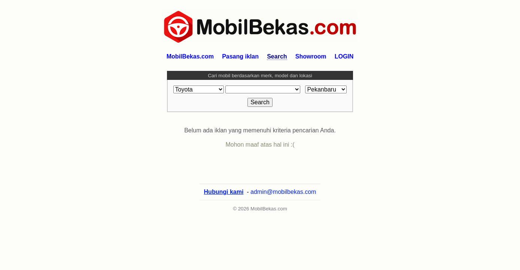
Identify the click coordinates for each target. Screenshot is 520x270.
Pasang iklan (240, 56)
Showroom (310, 56)
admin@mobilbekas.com (283, 199)
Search (277, 56)
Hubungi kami (224, 199)
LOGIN (344, 56)
